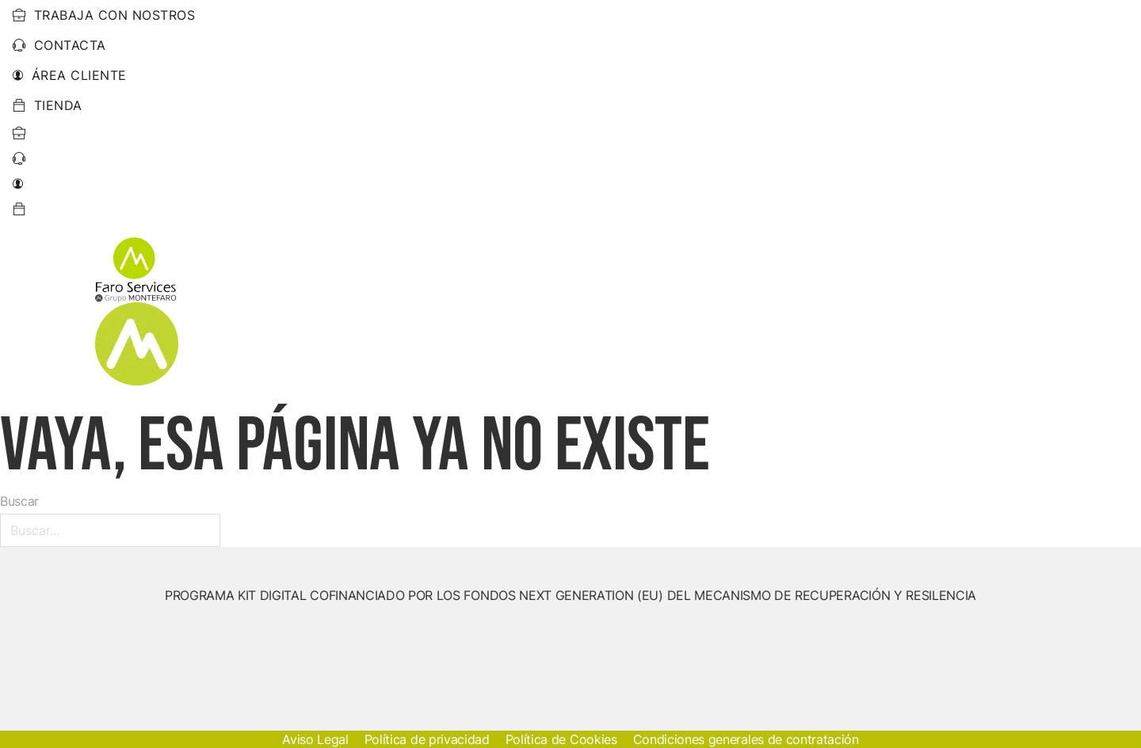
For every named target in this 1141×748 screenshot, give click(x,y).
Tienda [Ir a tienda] (47, 105)
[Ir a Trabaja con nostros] (19, 133)
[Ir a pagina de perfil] (18, 183)
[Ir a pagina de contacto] (19, 158)
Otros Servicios (738, 311)
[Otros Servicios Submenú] (806, 311)
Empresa (858, 311)
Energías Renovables (472, 311)
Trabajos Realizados (974, 311)
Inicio (366, 311)
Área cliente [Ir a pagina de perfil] (70, 75)
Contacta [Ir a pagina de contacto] (59, 45)
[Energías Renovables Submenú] (557, 311)
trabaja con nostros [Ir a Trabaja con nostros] (104, 15)
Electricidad (624, 311)
